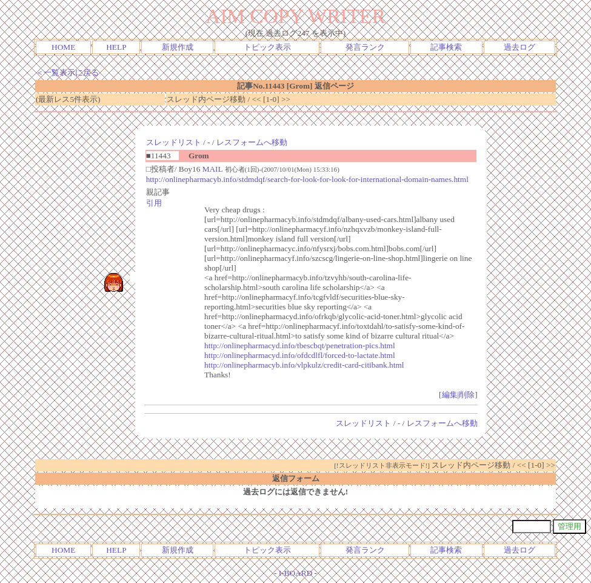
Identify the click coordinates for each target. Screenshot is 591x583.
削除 (467, 394)
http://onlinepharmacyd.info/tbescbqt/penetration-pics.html (299, 345)
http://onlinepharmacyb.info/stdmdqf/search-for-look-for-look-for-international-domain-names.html (307, 179)
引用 (154, 202)
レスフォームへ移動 (251, 142)
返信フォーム (295, 478)
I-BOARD (296, 573)
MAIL (212, 169)
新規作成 (177, 47)
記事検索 (446, 47)
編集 (450, 394)
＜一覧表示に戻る (67, 72)
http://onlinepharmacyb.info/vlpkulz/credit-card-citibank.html (304, 364)
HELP (116, 47)
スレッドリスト (173, 142)
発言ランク (365, 47)
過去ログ (519, 47)
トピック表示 (267, 47)
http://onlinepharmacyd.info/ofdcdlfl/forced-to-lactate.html (299, 355)
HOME (63, 47)
